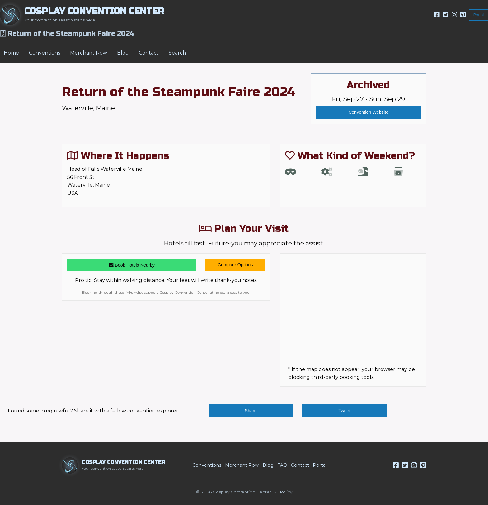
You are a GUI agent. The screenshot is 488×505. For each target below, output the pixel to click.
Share (250, 410)
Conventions (44, 53)
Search (177, 53)
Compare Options (235, 264)
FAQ (282, 465)
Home (11, 53)
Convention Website (369, 112)
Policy (286, 491)
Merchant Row (88, 53)
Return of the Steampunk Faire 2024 (178, 91)
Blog (123, 53)
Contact (149, 53)
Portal (478, 14)
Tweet (344, 410)
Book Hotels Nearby (132, 265)
